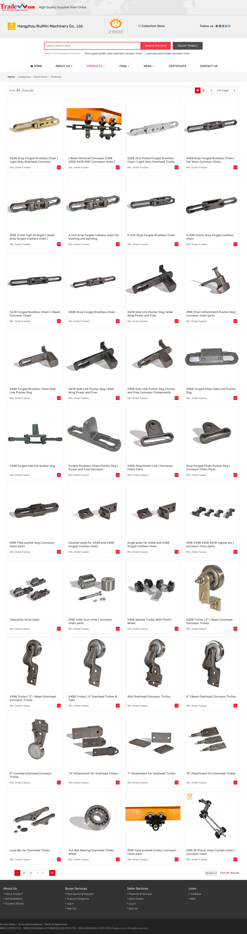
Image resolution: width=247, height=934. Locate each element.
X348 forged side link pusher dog (32, 466)
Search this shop (155, 45)
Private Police (7, 924)
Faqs (124, 66)
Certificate (177, 66)
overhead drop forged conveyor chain (168, 53)
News (149, 66)
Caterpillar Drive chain (25, 619)
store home (40, 76)
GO (52, 872)
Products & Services (140, 893)
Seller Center (136, 898)
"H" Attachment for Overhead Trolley (93, 773)
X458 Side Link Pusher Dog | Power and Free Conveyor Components (151, 390)
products (56, 76)
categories (24, 76)
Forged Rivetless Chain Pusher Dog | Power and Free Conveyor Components (93, 469)
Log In (70, 903)
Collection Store (151, 26)
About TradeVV (14, 893)
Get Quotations (14, 898)
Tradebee (195, 893)
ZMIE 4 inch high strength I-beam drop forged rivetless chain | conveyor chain (32, 238)
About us (65, 66)
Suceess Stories (14, 903)
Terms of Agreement (56, 924)
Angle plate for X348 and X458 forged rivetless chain (148, 544)
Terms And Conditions (30, 924)
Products (96, 66)
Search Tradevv (188, 45)
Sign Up (133, 908)
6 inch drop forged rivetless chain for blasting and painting (94, 236)
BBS (192, 898)
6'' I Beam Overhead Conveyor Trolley (211, 696)
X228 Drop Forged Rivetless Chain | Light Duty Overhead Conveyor (34, 160)
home (11, 76)
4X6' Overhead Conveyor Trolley (148, 696)
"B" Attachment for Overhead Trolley (210, 773)
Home (36, 66)
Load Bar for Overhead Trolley (30, 850)
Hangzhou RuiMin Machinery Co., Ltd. (50, 26)
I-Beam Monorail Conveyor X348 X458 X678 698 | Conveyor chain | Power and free (92, 162)
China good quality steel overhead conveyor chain (113, 53)
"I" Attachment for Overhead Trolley (151, 773)
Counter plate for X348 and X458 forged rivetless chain (91, 544)
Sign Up (71, 908)
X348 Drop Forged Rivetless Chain (92, 312)
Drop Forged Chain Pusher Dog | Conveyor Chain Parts (208, 467)
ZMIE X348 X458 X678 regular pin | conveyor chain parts (210, 544)
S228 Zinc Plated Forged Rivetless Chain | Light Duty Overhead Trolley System (151, 162)
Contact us (208, 66)
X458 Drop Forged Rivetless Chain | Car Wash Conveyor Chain (210, 160)
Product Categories (78, 898)
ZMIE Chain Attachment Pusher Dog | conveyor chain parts (211, 313)
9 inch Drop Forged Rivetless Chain (151, 235)
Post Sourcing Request (80, 893)
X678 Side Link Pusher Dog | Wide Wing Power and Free (150, 313)
